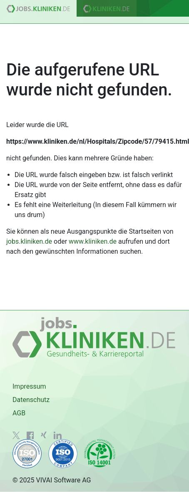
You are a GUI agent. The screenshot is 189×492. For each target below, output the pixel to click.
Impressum (29, 386)
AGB (18, 413)
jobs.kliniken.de (29, 241)
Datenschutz (31, 400)
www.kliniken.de (93, 241)
